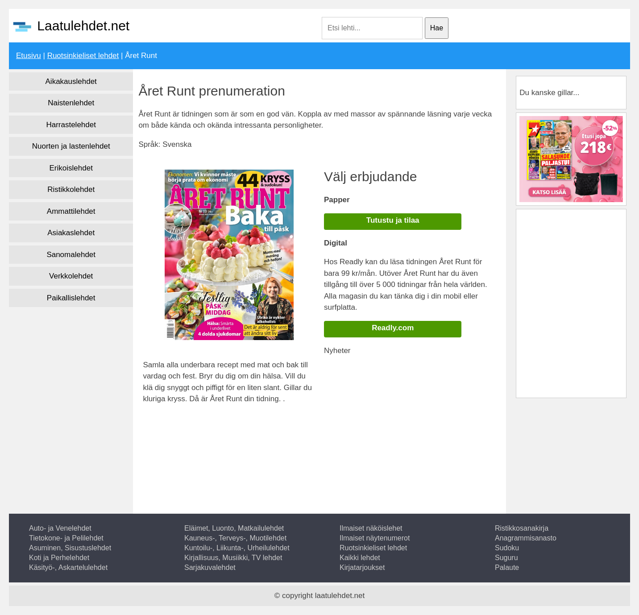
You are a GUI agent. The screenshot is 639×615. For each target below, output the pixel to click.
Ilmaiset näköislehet (371, 528)
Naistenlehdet (71, 103)
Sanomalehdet (70, 254)
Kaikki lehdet (360, 557)
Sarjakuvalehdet (210, 567)
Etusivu (28, 55)
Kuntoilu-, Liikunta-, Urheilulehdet (237, 548)
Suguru (506, 557)
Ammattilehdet (71, 211)
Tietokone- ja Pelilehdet (66, 538)
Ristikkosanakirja (521, 528)
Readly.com (393, 328)
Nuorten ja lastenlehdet (71, 146)
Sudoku (507, 548)
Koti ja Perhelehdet (59, 557)
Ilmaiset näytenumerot (375, 538)
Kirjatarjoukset (362, 567)
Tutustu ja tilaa (392, 220)
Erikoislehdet (71, 168)
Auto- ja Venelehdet (60, 528)
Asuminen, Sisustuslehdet (70, 548)
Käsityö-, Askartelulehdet (68, 567)
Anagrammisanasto (525, 538)
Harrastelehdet (71, 125)
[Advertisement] (221, 465)
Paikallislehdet (71, 298)
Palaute (507, 567)
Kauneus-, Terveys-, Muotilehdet (235, 538)
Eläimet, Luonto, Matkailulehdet (234, 528)
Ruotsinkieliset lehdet (83, 55)
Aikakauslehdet (71, 81)
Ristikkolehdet (71, 189)
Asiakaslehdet (71, 233)
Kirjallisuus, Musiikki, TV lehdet (233, 557)
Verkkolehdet (71, 276)
